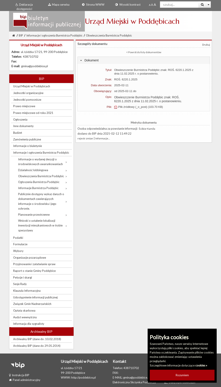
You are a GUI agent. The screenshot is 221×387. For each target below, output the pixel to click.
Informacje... (102, 138)
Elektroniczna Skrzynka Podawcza (134, 382)
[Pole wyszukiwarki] (179, 4)
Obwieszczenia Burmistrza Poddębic (109, 35)
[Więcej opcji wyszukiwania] (208, 4)
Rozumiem (182, 375)
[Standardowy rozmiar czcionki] (149, 4)
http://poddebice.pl (83, 377)
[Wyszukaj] (202, 4)
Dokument (91, 60)
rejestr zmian (85, 138)
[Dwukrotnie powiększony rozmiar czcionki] (155, 4)
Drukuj (206, 44)
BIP (21, 35)
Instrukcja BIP (19, 375)
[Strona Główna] (13, 35)
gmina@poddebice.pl (136, 377)
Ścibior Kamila (147, 128)
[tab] (143, 60)
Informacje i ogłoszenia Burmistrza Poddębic (54, 35)
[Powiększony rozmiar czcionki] (152, 4)
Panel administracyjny (24, 380)
